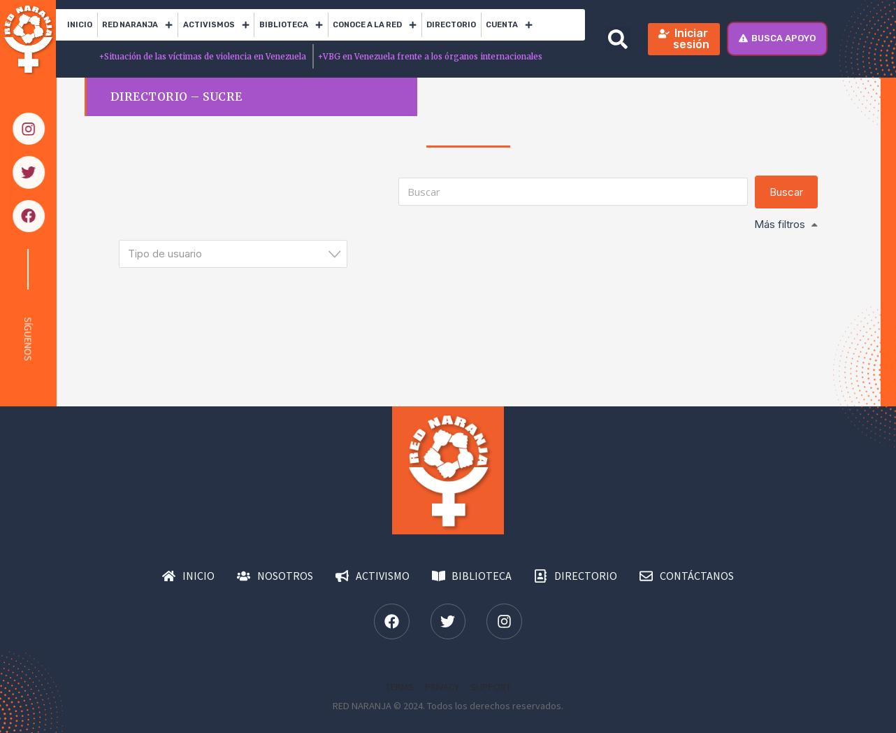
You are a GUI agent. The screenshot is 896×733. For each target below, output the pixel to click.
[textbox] (237, 253)
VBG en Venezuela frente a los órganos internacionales (430, 57)
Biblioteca (291, 25)
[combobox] (233, 254)
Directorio (451, 24)
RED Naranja (137, 25)
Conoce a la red (375, 25)
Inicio (79, 24)
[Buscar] (573, 192)
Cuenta (509, 25)
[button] (618, 39)
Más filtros (779, 224)
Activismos (216, 25)
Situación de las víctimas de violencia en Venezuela (203, 57)
